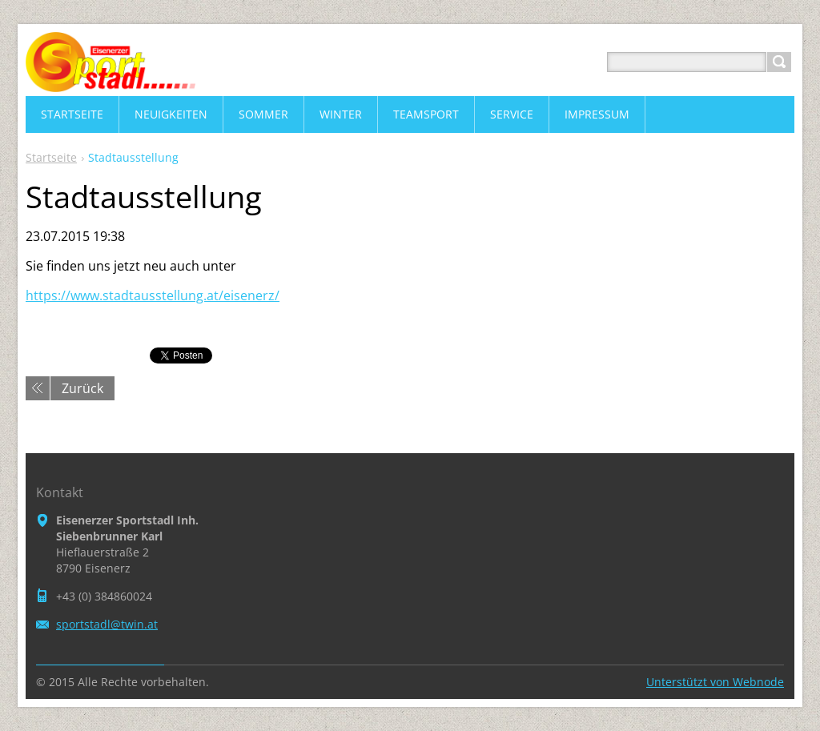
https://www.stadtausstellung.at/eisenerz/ (152, 295)
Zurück (82, 388)
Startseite (51, 157)
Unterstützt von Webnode (715, 681)
